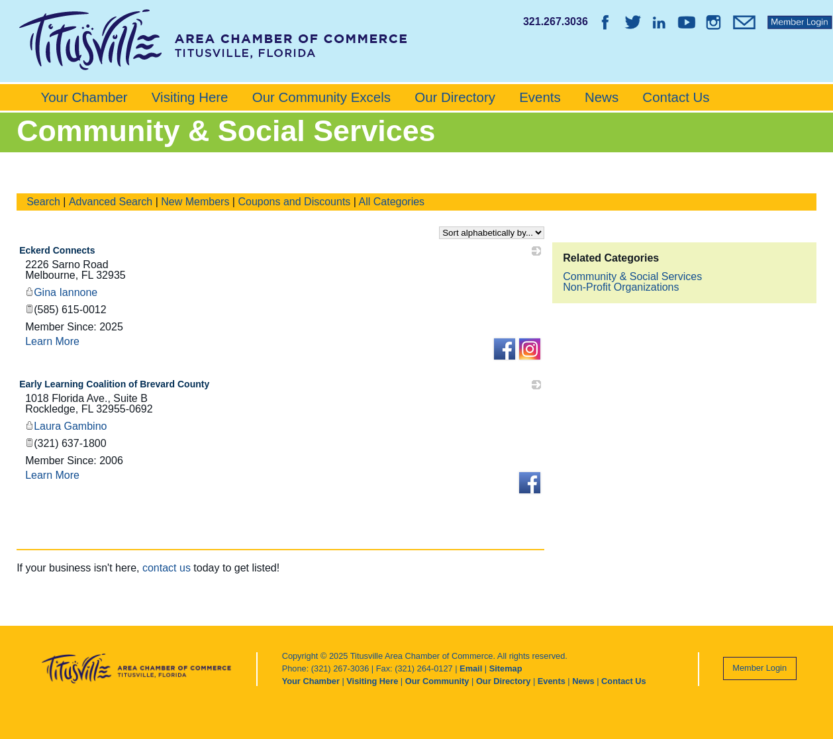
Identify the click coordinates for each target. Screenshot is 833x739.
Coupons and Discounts (294, 201)
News (601, 97)
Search (43, 201)
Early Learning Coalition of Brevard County (114, 384)
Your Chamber (83, 97)
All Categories (392, 201)
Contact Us (675, 97)
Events (540, 97)
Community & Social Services (632, 276)
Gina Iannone (61, 292)
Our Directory (455, 97)
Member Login (759, 668)
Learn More (52, 341)
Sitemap (505, 668)
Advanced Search (110, 201)
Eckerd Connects (57, 250)
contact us (166, 567)
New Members (195, 201)
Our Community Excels (321, 97)
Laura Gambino (66, 426)
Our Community (437, 681)
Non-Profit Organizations (621, 287)
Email (471, 668)
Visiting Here (190, 97)
